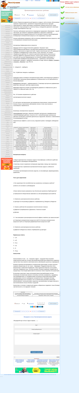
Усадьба (7, 139)
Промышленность (8, 118)
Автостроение (7, 27)
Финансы (7, 146)
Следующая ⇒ (42, 18)
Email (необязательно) (37, 329)
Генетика (7, 46)
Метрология (8, 101)
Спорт (8, 127)
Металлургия (7, 99)
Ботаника (7, 42)
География (7, 48)
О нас (32, 0)
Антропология (7, 29)
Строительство (7, 131)
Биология (7, 38)
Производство (7, 116)
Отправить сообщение (37, 352)
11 (24, 18)
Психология (8, 120)
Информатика (7, 65)
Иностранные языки (7, 63)
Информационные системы (7, 67)
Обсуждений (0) (31, 15)
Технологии (8, 135)
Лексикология (7, 80)
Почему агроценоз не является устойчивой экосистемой (19, 361)
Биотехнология (7, 40)
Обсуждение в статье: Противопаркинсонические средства (38, 316)
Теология (7, 133)
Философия (8, 144)
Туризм (7, 137)
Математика (8, 88)
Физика (7, 141)
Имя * (36, 325)
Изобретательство (8, 61)
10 (22, 18)
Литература (8, 82)
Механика (7, 103)
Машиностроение (8, 93)
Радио (8, 122)
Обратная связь (37, 0)
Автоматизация (7, 25)
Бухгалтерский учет (7, 44)
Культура (7, 78)
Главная (26, 0)
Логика (7, 84)
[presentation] (24, 348)
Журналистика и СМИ (7, 57)
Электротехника (7, 156)
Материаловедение (7, 91)
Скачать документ (53, 14)
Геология (7, 50)
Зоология (7, 59)
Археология (8, 31)
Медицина (7, 95)
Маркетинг (7, 86)
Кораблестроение (8, 74)
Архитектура (8, 33)
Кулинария (7, 76)
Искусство (7, 69)
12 (26, 18)
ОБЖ (7, 105)
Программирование (7, 114)
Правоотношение (7, 112)
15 (32, 18)
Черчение (7, 150)
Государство (8, 52)
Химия (8, 148)
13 (28, 18)
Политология (7, 110)
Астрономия (8, 35)
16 (34, 18)
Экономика (7, 154)
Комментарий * (36, 333)
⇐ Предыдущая (17, 18)
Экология (7, 152)
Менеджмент (7, 97)
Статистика (7, 129)
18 (37, 18)
